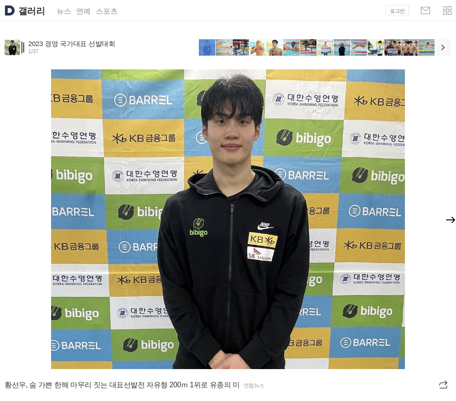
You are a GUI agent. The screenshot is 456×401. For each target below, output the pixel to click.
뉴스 (64, 11)
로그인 (397, 11)
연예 (83, 11)
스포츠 (107, 11)
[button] (447, 10)
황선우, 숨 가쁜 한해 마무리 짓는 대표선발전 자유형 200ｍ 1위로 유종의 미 (122, 385)
